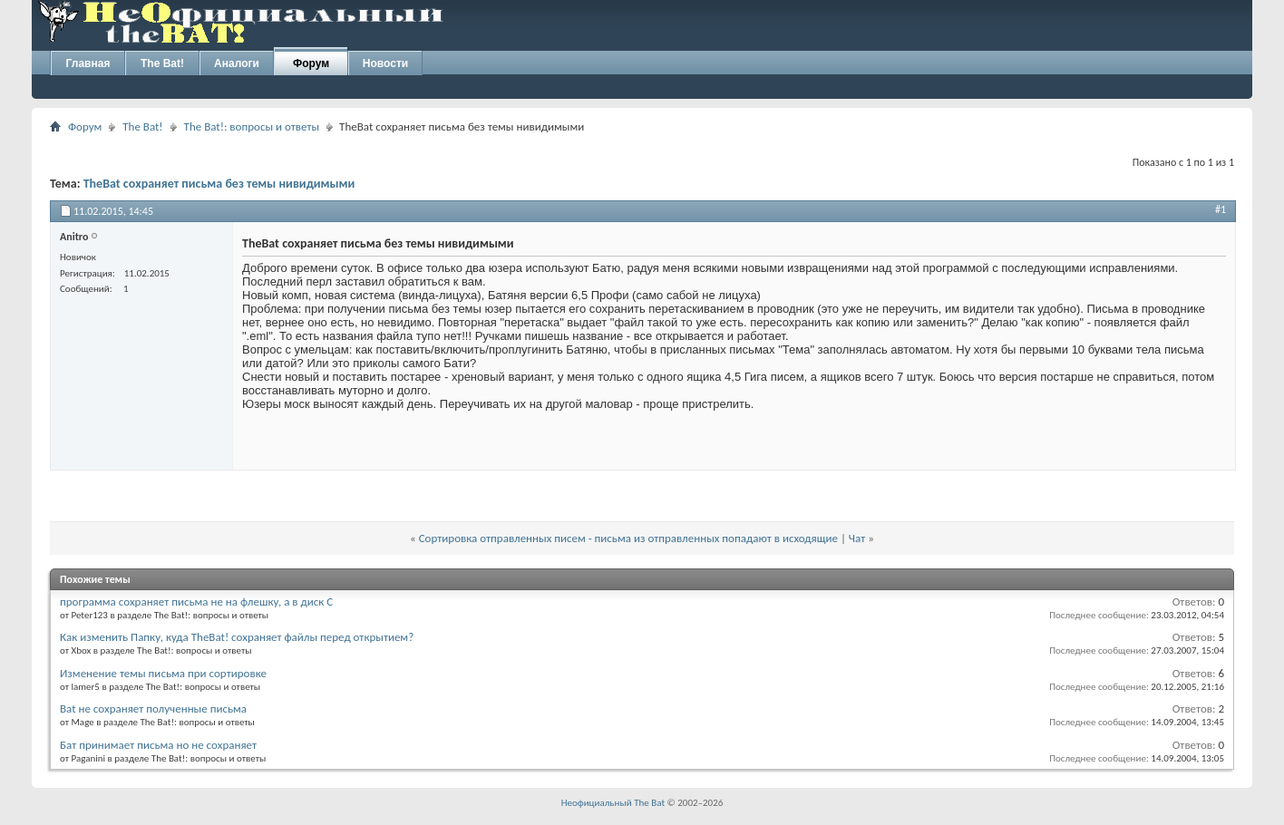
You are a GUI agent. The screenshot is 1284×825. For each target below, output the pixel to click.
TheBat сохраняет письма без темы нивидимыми (219, 183)
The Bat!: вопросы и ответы (251, 126)
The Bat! (162, 63)
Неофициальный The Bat (613, 803)
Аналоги (236, 63)
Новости (385, 63)
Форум (311, 63)
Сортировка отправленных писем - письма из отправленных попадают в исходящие (628, 538)
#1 (1220, 209)
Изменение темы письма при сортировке (163, 673)
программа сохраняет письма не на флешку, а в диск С (196, 601)
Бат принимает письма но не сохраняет (158, 745)
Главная (88, 63)
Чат (857, 538)
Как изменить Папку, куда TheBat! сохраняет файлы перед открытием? (236, 637)
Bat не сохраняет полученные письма (153, 708)
